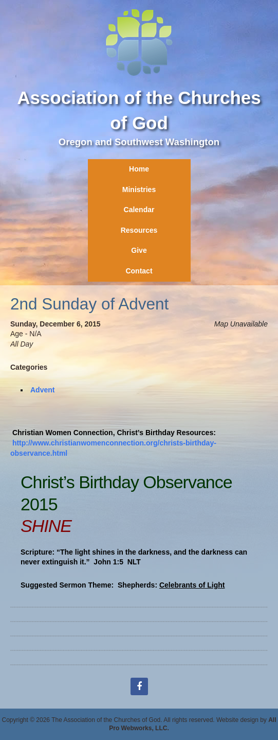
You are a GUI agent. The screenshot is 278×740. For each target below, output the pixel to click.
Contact (138, 271)
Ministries (139, 189)
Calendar (139, 209)
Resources (139, 230)
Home (139, 169)
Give (138, 250)
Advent (42, 390)
